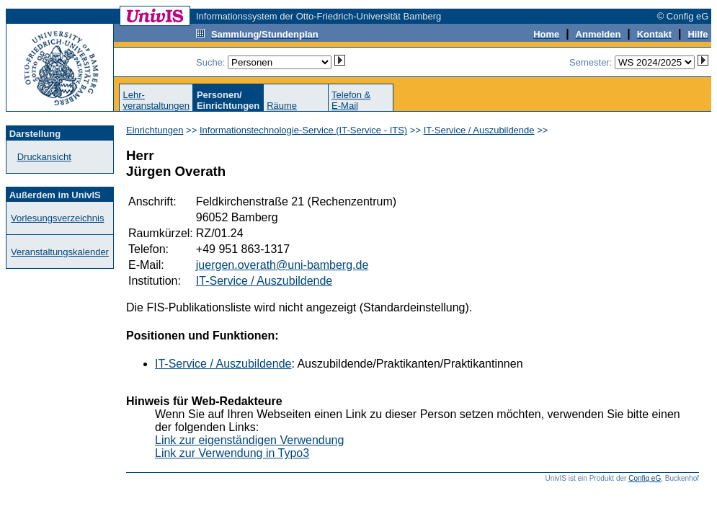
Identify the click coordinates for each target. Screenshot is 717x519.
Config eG (644, 478)
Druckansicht (44, 156)
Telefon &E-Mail (350, 100)
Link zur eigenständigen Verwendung (249, 440)
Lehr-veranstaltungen (156, 100)
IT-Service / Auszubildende (479, 130)
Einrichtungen (155, 130)
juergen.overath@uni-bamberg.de (282, 265)
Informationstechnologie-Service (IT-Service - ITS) (303, 130)
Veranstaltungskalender (60, 252)
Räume (282, 105)
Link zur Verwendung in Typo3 (232, 453)
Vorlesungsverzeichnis (57, 218)
